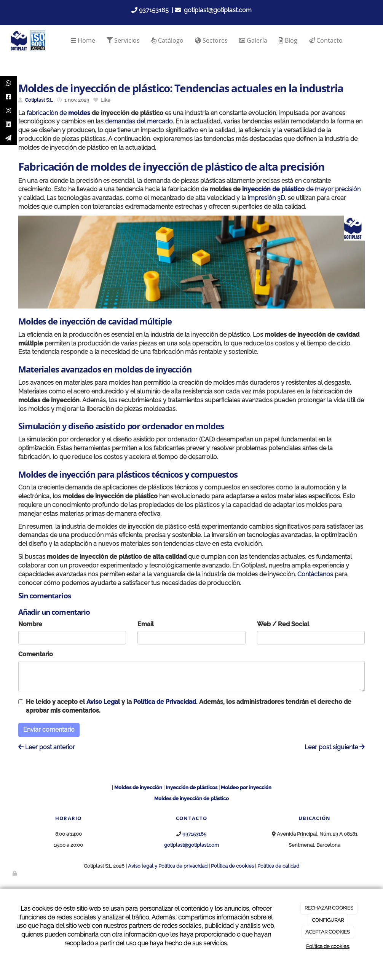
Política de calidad (278, 866)
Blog (288, 40)
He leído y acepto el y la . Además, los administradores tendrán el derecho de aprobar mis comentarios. (188, 706)
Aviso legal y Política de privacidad (167, 866)
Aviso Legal (103, 701)
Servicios (123, 40)
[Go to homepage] (28, 40)
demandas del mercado (139, 121)
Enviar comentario (49, 729)
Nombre (30, 624)
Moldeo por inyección (246, 787)
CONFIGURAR (328, 920)
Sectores (211, 40)
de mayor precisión (301, 189)
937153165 (154, 10)
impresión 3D (266, 197)
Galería (253, 40)
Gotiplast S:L (39, 100)
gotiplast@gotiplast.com (218, 10)
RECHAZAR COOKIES (329, 908)
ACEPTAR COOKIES (327, 932)
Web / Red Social (283, 624)
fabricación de (47, 113)
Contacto (326, 40)
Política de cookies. (327, 946)
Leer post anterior (46, 747)
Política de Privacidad (164, 701)
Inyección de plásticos (191, 787)
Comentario (35, 654)
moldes (79, 113)
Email (145, 624)
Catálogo (167, 40)
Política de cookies (232, 866)
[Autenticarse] (15, 873)
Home (83, 40)
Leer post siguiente (335, 747)
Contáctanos (314, 574)
